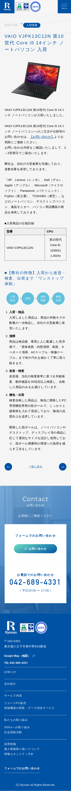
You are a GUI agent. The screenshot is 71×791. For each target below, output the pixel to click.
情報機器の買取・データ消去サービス (29, 708)
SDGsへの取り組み (17, 727)
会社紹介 (10, 684)
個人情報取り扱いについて (22, 749)
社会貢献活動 (13, 732)
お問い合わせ (38, 548)
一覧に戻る (35, 466)
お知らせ (10, 672)
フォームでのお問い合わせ (22, 768)
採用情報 (10, 744)
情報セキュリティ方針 (19, 754)
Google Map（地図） (17, 656)
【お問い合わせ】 (42, 136)
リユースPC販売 (15, 703)
